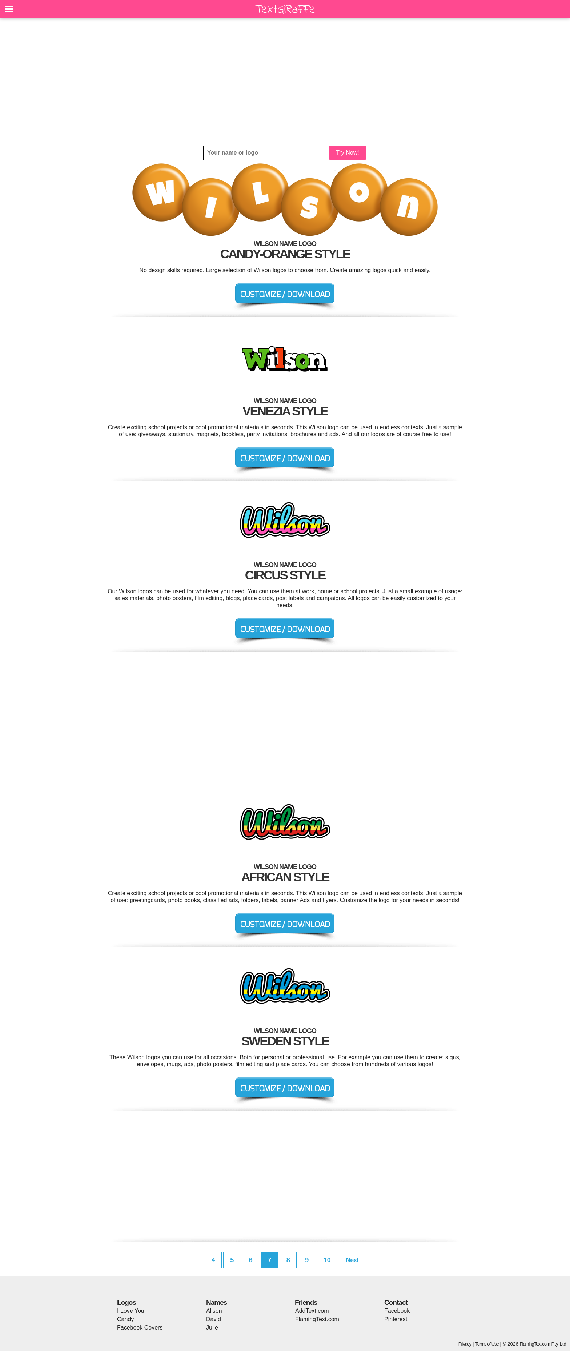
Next (352, 1260)
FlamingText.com (317, 1319)
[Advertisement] (285, 82)
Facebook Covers (139, 1327)
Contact (396, 1302)
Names (216, 1302)
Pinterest (395, 1319)
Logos (126, 1302)
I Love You (130, 1311)
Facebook (397, 1311)
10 (327, 1260)
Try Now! (347, 153)
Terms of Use (487, 1344)
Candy (125, 1319)
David (213, 1319)
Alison (214, 1311)
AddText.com (312, 1311)
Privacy (464, 1344)
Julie (212, 1327)
